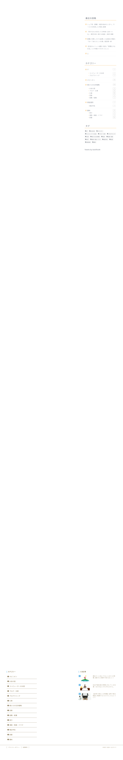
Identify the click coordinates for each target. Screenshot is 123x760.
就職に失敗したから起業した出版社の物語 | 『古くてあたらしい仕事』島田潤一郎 (101, 40)
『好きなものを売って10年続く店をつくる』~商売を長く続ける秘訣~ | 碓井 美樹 (100, 33)
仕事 (9, 17)
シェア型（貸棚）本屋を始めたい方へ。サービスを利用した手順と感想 (101, 25)
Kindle (30, 574)
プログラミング (102, 75)
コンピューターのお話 (102, 73)
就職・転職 (102, 98)
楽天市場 (42, 521)
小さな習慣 (30, 569)
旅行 (102, 113)
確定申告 (102, 106)
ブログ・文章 (102, 91)
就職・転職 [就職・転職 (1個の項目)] (110, 136)
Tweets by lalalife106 (92, 149)
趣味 (67, 11)
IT (39, 11)
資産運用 (93, 11)
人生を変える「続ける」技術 (37, 514)
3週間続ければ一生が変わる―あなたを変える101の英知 (48, 541)
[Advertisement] (43, 52)
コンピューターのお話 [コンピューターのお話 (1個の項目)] (91, 134)
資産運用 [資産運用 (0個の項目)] (88, 142)
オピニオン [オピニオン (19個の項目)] (100, 131)
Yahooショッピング (57, 521)
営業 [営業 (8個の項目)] (104, 136)
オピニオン (79, 11)
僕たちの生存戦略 (53, 11)
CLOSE (67, 211)
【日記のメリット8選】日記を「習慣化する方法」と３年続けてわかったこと (101, 47)
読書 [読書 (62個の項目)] (112, 139)
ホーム (29, 11)
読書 (102, 117)
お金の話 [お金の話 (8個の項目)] (93, 131)
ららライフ (61, 4)
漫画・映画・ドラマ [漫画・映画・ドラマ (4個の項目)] (96, 139)
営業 (102, 95)
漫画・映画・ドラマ (102, 115)
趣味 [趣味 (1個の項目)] (95, 142)
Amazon (31, 521)
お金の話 (102, 88)
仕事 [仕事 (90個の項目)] (88, 136)
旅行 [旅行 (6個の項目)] (88, 139)
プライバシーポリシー (14, 747)
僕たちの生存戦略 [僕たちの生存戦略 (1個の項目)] (95, 136)
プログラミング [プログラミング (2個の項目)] (111, 134)
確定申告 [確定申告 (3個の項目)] (106, 139)
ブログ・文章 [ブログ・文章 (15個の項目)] (102, 134)
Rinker (35, 516)
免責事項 (25, 747)
